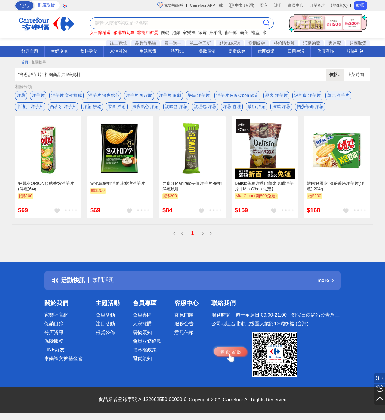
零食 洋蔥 (117, 107)
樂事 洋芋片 (199, 95)
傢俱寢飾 (325, 51)
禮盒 (255, 32)
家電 (202, 32)
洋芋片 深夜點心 (103, 95)
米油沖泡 (118, 51)
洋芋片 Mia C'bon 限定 (237, 95)
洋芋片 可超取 (139, 95)
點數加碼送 (229, 43)
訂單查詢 (317, 5)
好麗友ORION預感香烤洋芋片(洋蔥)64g (46, 188)
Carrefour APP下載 (206, 5)
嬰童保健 (236, 51)
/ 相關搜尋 (37, 62)
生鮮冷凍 (59, 51)
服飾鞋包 (354, 51)
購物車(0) (339, 5)
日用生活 (296, 51)
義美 (244, 32)
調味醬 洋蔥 (176, 107)
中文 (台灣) (241, 5)
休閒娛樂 (266, 51)
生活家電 (148, 51)
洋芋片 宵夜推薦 (66, 95)
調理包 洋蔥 (205, 107)
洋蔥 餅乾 (92, 107)
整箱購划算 (284, 43)
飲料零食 (88, 51)
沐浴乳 (215, 32)
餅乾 (165, 32)
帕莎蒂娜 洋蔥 (310, 107)
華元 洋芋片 (338, 95)
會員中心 (295, 5)
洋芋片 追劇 (170, 95)
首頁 (24, 62)
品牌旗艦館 (145, 43)
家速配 (334, 43)
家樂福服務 (170, 5)
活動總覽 (311, 43)
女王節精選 (100, 32)
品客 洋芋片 (276, 95)
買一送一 (173, 43)
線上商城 (118, 43)
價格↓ (335, 74)
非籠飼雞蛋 (147, 32)
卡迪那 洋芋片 (30, 107)
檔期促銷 (256, 43)
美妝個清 (207, 51)
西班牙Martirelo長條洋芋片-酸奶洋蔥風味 (192, 188)
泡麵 (176, 32)
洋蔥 (21, 95)
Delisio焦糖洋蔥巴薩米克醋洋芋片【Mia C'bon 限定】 (264, 188)
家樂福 (189, 32)
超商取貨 (358, 43)
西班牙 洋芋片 (63, 107)
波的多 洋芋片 (307, 95)
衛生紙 (231, 32)
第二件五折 (200, 43)
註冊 (278, 5)
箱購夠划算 (123, 32)
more (325, 282)
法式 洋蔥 (281, 107)
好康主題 (29, 51)
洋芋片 (38, 95)
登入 (264, 5)
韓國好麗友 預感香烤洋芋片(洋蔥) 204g (335, 188)
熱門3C (177, 51)
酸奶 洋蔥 (257, 107)
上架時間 (355, 74)
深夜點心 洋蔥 (145, 107)
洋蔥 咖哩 (232, 107)
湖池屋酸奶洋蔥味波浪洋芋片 (117, 185)
